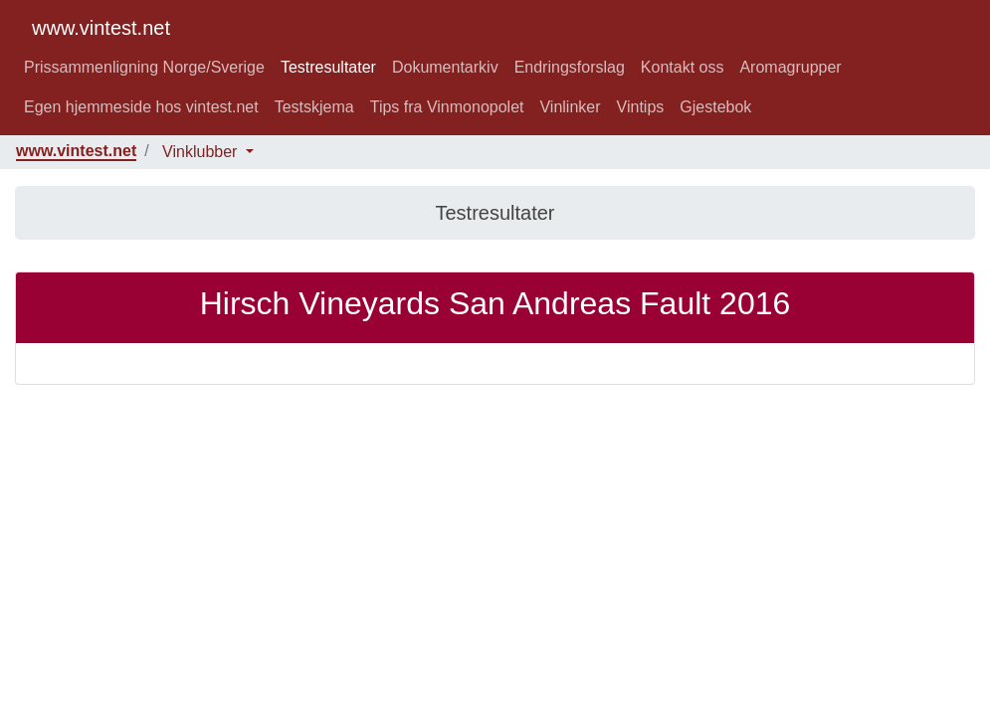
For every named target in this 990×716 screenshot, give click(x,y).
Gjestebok (715, 106)
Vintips (641, 106)
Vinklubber (202, 151)
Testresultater (328, 67)
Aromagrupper (790, 67)
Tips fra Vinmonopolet (447, 106)
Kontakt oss (682, 67)
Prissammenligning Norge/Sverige (144, 67)
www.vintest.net (101, 28)
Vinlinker (569, 106)
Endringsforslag (569, 67)
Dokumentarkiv (445, 67)
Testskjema (314, 106)
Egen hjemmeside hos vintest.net (141, 106)
